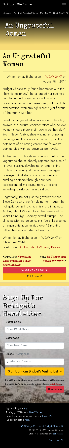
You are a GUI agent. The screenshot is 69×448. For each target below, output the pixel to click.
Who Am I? (45, 13)
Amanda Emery (31, 416)
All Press (34, 276)
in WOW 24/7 (52, 76)
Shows (7, 14)
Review (55, 247)
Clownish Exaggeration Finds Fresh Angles (17, 261)
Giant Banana (57, 433)
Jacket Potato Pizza (26, 13)
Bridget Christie (17, 4)
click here (55, 384)
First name (13, 322)
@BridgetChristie (30, 426)
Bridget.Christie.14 (52, 426)
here (27, 420)
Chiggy (17, 408)
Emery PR (47, 416)
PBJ (25, 408)
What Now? (59, 13)
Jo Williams (20, 412)
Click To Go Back (34, 270)
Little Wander (35, 412)
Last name (12, 338)
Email (17, 354)
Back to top (56, 440)
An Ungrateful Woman (34, 247)
